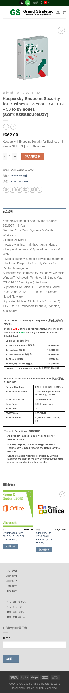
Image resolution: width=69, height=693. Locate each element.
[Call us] (27, 3)
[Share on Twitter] (19, 190)
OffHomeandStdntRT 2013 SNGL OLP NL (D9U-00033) (14, 536)
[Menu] (5, 12)
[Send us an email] (21, 3)
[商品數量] (10, 156)
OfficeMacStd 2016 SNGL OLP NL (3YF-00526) (44, 537)
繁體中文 (41, 3)
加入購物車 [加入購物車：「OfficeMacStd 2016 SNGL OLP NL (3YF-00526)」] (44, 549)
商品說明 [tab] (8, 211)
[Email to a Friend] (26, 190)
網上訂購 (8, 92)
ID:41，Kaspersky (20, 181)
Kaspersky (32, 92)
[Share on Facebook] (13, 190)
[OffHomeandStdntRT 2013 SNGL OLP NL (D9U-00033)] (18, 508)
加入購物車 (32, 156)
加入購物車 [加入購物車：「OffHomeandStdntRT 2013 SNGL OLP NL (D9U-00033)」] (10, 546)
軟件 (19, 92)
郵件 (6, 637)
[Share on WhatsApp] (6, 190)
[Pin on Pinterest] (33, 190)
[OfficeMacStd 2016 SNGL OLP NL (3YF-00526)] (51, 508)
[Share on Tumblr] (39, 190)
